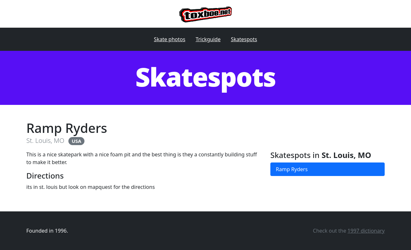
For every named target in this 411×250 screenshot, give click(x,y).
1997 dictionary (366, 230)
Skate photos (169, 39)
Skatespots (244, 39)
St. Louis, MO (45, 140)
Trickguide (208, 39)
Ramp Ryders (292, 169)
